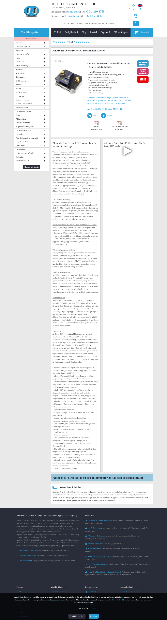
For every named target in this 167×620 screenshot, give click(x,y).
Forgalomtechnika (22, 142)
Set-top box (20, 96)
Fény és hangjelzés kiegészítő (27, 138)
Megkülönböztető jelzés (25, 126)
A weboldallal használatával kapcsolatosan (42, 555)
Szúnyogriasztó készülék (25, 153)
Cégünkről (105, 32)
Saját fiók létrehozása (59, 592)
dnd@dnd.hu (73, 16)
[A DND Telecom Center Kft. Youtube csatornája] (134, 5)
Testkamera (20, 77)
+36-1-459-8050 (93, 15)
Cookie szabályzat (116, 600)
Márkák (93, 32)
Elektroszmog (21, 81)
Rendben (93, 616)
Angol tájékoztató (96, 125)
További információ (77, 616)
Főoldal (57, 32)
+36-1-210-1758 (95, 11)
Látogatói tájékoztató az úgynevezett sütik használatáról (45, 560)
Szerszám (19, 69)
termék (141, 32)
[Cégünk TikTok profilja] (134, 9)
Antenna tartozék (22, 54)
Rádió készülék (21, 92)
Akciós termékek (31, 39)
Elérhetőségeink (121, 32)
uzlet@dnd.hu (73, 11)
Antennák (19, 50)
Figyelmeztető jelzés (23, 130)
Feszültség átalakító (23, 111)
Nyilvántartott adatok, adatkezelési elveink (42, 550)
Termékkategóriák (29, 32)
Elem (18, 115)
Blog (84, 32)
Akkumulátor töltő (23, 123)
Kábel (18, 58)
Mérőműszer (20, 73)
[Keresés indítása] (136, 23)
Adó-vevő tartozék (23, 46)
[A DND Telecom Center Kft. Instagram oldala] (129, 9)
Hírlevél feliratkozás (32, 167)
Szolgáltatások (71, 32)
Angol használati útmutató (120, 125)
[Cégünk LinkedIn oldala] (140, 9)
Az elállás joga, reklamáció (104, 544)
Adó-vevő (19, 43)
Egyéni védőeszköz (23, 100)
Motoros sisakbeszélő (24, 104)
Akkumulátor (21, 119)
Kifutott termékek (22, 161)
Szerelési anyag (22, 66)
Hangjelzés (20, 134)
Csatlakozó (20, 62)
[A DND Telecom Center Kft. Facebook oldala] (129, 5)
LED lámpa (20, 145)
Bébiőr (18, 88)
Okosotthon (20, 149)
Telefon (19, 85)
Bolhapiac (20, 157)
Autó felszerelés (22, 107)
